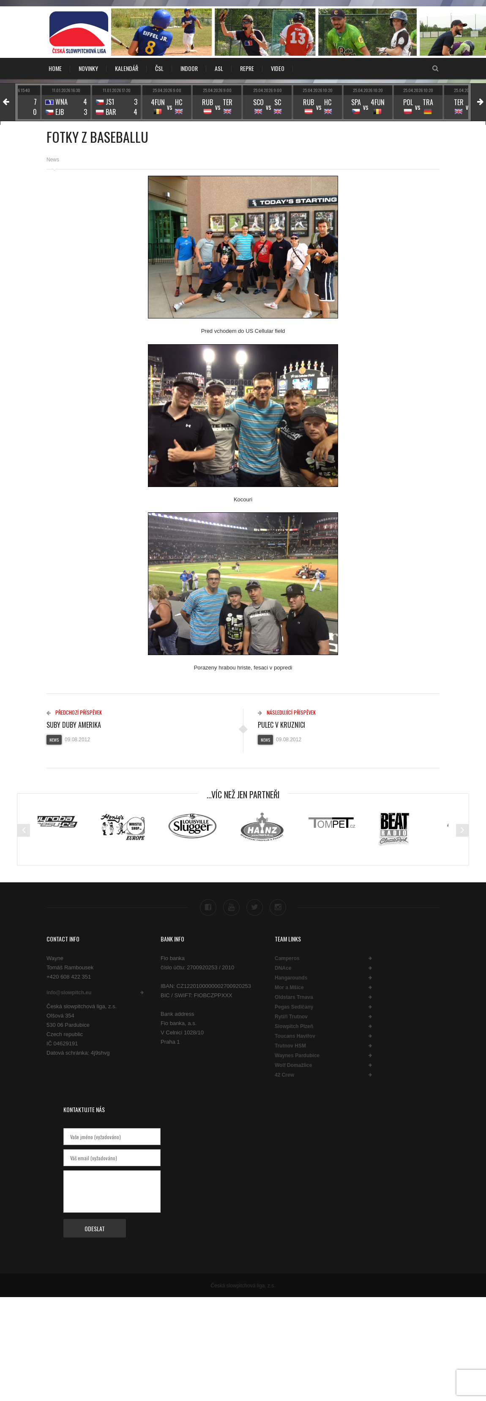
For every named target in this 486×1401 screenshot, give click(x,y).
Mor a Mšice (289, 987)
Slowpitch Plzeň (294, 1026)
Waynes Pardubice (297, 1055)
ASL (219, 68)
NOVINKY (88, 68)
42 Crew (284, 1074)
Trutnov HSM (290, 1045)
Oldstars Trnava (294, 997)
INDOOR (189, 68)
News (52, 160)
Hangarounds (291, 977)
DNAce (283, 968)
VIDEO (277, 68)
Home (55, 68)
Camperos (287, 958)
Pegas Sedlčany (294, 1006)
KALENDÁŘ (126, 68)
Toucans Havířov (295, 1036)
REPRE (247, 68)
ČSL (159, 68)
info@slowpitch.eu (68, 992)
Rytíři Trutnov (291, 1016)
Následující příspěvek (287, 712)
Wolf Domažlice (293, 1065)
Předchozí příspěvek (74, 712)
